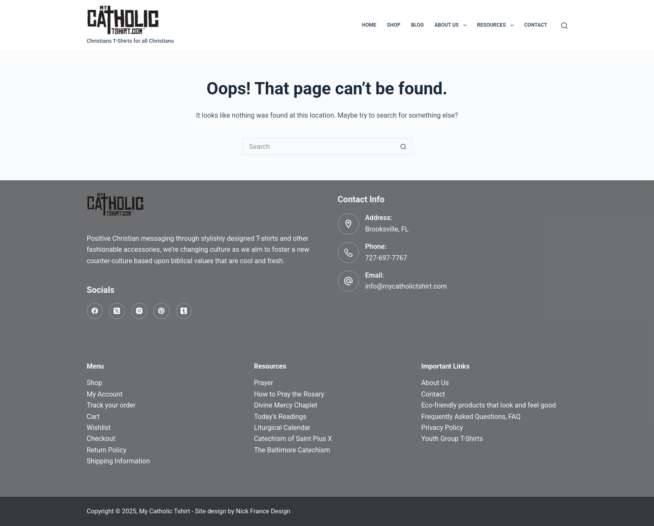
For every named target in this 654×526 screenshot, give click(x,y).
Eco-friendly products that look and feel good (488, 405)
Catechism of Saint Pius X (293, 439)
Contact (535, 25)
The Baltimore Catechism (292, 450)
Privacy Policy (442, 428)
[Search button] (403, 146)
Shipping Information (118, 461)
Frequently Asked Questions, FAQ (470, 417)
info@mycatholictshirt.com (406, 286)
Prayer (263, 383)
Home (369, 25)
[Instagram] (139, 311)
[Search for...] (318, 146)
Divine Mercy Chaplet (285, 405)
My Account (105, 394)
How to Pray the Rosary (289, 394)
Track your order (111, 405)
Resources (497, 25)
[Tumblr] (184, 311)
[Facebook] (95, 311)
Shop (394, 25)
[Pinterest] (161, 311)
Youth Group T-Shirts (452, 439)
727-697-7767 (386, 258)
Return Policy (106, 450)
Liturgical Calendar (282, 428)
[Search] (564, 25)
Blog (417, 25)
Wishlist (99, 428)
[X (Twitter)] (117, 311)
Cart (93, 417)
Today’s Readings (280, 417)
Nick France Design (263, 511)
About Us (452, 25)
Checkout (101, 439)
